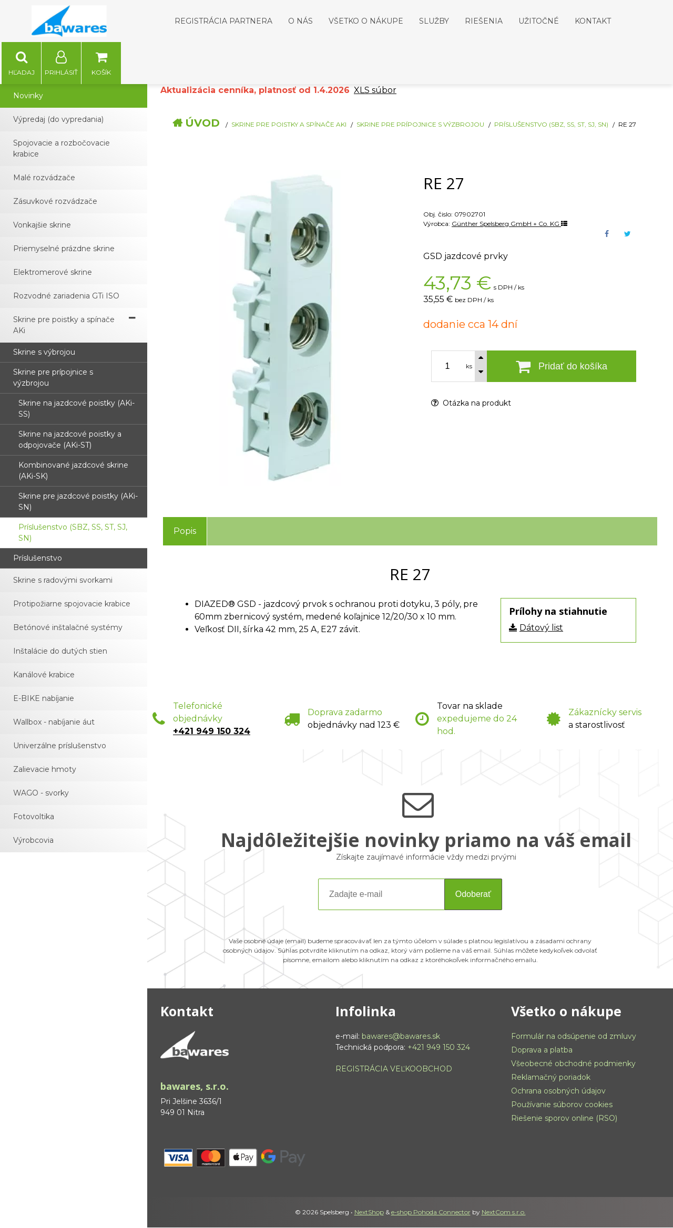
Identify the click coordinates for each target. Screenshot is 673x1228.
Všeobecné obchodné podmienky (573, 1064)
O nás (300, 21)
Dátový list (541, 628)
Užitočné (538, 21)
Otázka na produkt (471, 403)
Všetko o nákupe (366, 21)
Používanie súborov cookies (562, 1105)
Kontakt (593, 21)
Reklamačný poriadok (550, 1077)
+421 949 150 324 (211, 732)
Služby (434, 21)
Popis (185, 531)
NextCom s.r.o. (504, 1212)
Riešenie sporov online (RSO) (564, 1118)
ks (469, 366)
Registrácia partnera (223, 21)
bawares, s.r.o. (194, 1086)
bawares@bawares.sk (401, 1036)
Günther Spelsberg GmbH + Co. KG (509, 224)
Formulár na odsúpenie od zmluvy (573, 1036)
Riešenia (484, 21)
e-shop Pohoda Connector (431, 1212)
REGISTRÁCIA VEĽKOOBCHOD (393, 1069)
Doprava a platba (542, 1050)
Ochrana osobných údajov (558, 1091)
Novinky (28, 96)
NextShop (369, 1212)
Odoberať (473, 894)
